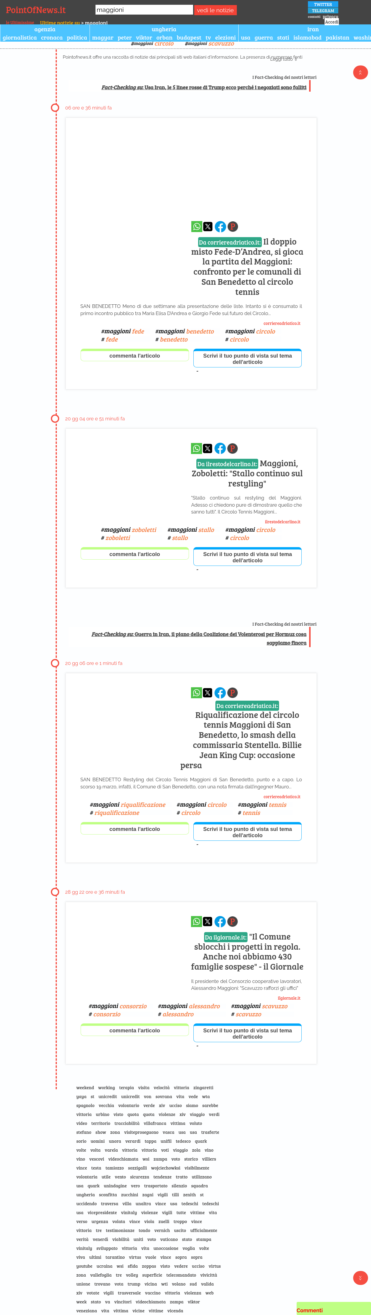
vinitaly (129, 1212)
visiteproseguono (141, 1132)
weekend (85, 1087)
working (106, 1087)
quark (201, 1141)
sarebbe (210, 1105)
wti (164, 1284)
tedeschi (189, 1203)
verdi (214, 1114)
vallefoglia (101, 1275)
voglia (189, 1248)
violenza (192, 1293)
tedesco (183, 1141)
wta (206, 1096)
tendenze (162, 1177)
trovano (102, 1284)
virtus (135, 1257)
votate (93, 1293)
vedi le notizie (215, 10)
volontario (128, 1105)
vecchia (106, 1105)
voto (175, 1159)
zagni (147, 1194)
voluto (196, 1123)
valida (207, 1284)
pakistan (337, 37)
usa (246, 37)
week (81, 1302)
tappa (150, 1141)
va (107, 1302)
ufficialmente (203, 1230)
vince (81, 1168)
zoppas (149, 1266)
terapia (126, 1087)
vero (135, 1186)
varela (111, 1150)
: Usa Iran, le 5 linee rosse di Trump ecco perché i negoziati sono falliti (203, 87)
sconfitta (108, 1194)
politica (77, 37)
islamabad (307, 37)
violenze (167, 1114)
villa (126, 1203)
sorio (81, 1141)
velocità (162, 1087)
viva (80, 1257)
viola (149, 1221)
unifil (166, 1141)
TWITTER (323, 4)
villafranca (155, 1123)
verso (81, 1221)
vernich (162, 1230)
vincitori (123, 1302)
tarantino (115, 1257)
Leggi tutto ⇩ (284, 59)
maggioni (153, 43)
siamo (192, 1105)
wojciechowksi (166, 1168)
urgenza (100, 1221)
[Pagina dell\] (233, 226)
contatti (314, 16)
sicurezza (139, 1177)
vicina (151, 1284)
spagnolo (85, 1105)
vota (119, 1284)
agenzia (45, 29)
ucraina (104, 1266)
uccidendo (86, 1203)
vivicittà (208, 1275)
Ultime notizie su (60, 22)
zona (115, 1132)
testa (96, 1168)
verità (82, 1239)
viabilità (120, 1239)
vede (193, 1096)
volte (81, 1150)
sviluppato (107, 1248)
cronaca (52, 37)
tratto (182, 1177)
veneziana (86, 1311)
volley (132, 1275)
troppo (180, 1221)
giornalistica (20, 37)
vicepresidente (102, 1212)
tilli (175, 1194)
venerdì (100, 1239)
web (210, 1293)
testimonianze (120, 1230)
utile (105, 1177)
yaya (81, 1096)
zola (196, 1150)
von (147, 1096)
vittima (177, 1123)
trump (134, 1284)
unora (115, 1141)
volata (118, 1221)
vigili (163, 1194)
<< (360, 72)
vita (180, 1096)
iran (313, 29)
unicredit (107, 1096)
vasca (168, 1132)
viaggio (197, 1114)
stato (187, 1239)
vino (209, 1150)
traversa (109, 1203)
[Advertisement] (191, 175)
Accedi (331, 22)
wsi (146, 1159)
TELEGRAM (323, 10)
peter (125, 37)
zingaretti (203, 1087)
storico (191, 1159)
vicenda (175, 1311)
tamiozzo (114, 1168)
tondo (144, 1230)
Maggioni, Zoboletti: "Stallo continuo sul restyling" (247, 473)
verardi (132, 1141)
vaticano (169, 1239)
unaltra (143, 1203)
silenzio (179, 1186)
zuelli (164, 1221)
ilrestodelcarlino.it (282, 522)
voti (165, 1150)
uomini (97, 1141)
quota (133, 1114)
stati (283, 37)
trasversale (129, 1293)
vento (120, 1177)
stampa (203, 1239)
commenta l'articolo (134, 356)
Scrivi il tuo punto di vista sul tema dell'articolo (247, 359)
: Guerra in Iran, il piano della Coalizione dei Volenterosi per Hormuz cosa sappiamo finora (198, 638)
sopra (181, 1257)
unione (83, 1284)
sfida (133, 1266)
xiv (162, 1105)
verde (149, 1105)
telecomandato (181, 1275)
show (101, 1132)
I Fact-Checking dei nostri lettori (285, 77)
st (92, 1096)
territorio (100, 1123)
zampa (160, 1159)
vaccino (152, 1293)
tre (99, 1230)
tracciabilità (127, 1123)
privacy (330, 16)
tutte (181, 1212)
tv (208, 37)
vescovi (96, 1159)
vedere (181, 1266)
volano (179, 1284)
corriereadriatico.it (282, 323)
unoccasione (166, 1248)
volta (95, 1150)
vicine (138, 1311)
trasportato (156, 1186)
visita (143, 1087)
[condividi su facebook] (220, 227)
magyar (103, 37)
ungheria (164, 29)
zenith (189, 1194)
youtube (84, 1266)
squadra (199, 1186)
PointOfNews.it (36, 9)
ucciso (175, 1105)
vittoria (181, 1087)
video (81, 1123)
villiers (209, 1159)
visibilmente (196, 1168)
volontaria (86, 1177)
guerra (264, 37)
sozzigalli (137, 1168)
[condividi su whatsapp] (196, 226)
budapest (189, 37)
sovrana (164, 1096)
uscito (180, 1230)
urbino (102, 1114)
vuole (150, 1257)
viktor (144, 37)
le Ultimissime (20, 22)
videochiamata (123, 1159)
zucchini (129, 1194)
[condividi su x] (207, 226)
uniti (138, 1239)
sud (193, 1284)
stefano (83, 1132)
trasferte (210, 1132)
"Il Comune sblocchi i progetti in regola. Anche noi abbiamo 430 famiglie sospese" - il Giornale (247, 951)
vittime (197, 1212)
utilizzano (202, 1177)
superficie (152, 1275)
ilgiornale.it (289, 998)
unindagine (115, 1186)
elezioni (225, 37)
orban (164, 37)
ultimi (95, 1257)
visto (118, 1114)
